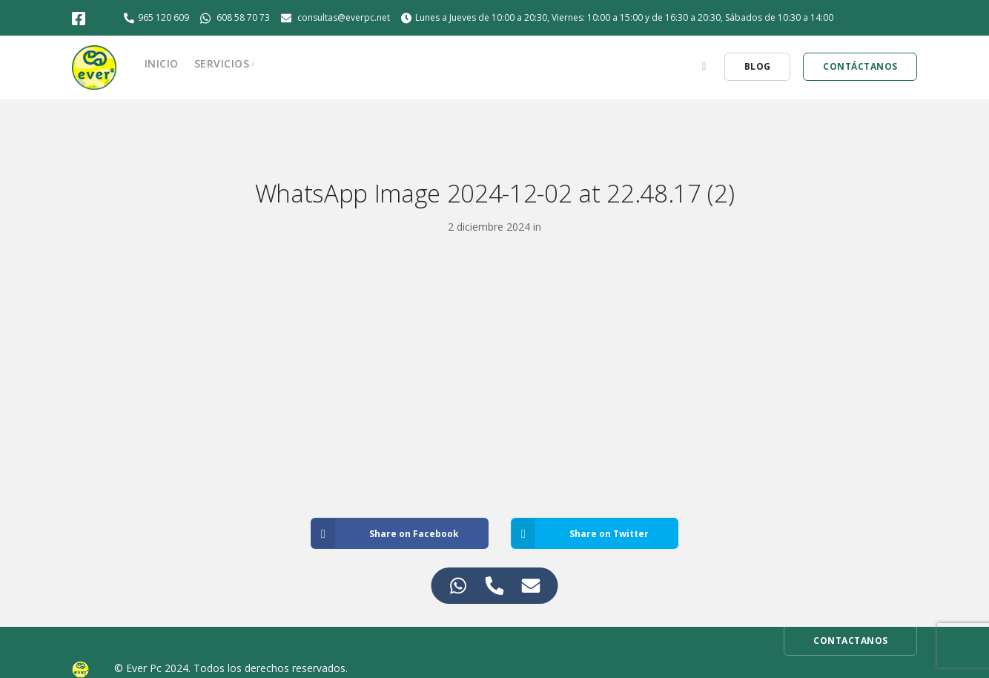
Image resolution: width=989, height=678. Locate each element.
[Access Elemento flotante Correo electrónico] (531, 585)
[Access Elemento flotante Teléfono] (495, 585)
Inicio (162, 63)
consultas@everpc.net (343, 17)
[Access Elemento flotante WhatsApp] (458, 585)
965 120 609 (163, 17)
